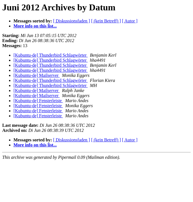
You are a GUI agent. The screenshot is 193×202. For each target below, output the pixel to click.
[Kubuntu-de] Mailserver (36, 75)
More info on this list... (35, 26)
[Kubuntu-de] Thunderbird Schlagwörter (50, 55)
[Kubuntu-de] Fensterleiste (38, 100)
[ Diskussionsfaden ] (71, 21)
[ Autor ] (129, 21)
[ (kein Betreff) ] (106, 21)
